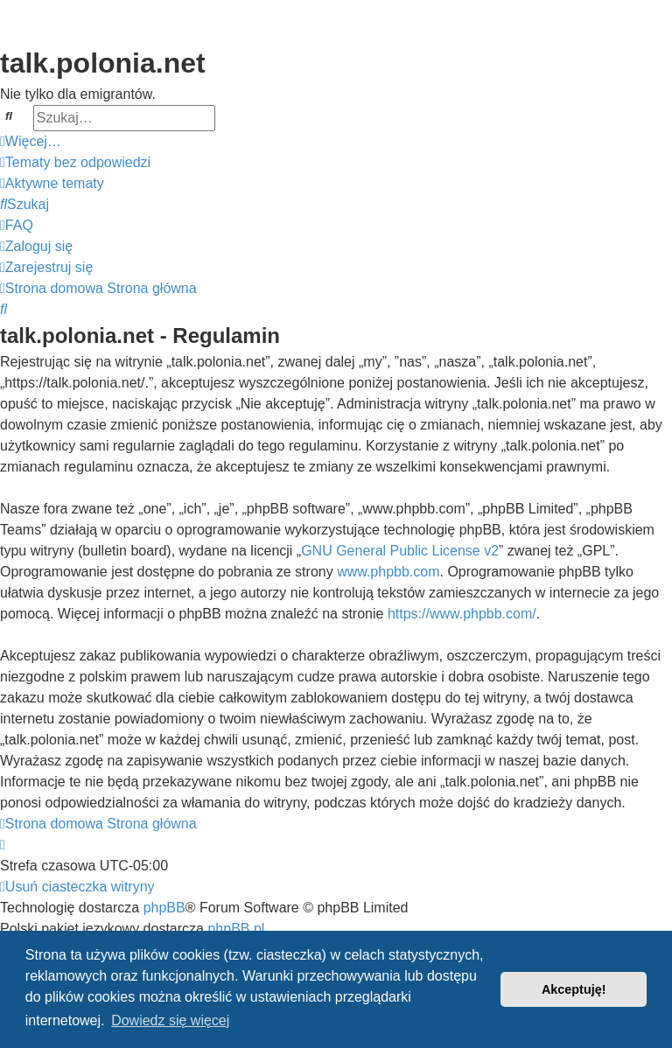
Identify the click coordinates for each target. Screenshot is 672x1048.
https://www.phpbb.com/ (462, 613)
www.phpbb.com (388, 571)
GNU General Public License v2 (400, 550)
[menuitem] (75, 162)
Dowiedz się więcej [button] (170, 1020)
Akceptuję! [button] (574, 989)
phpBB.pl (235, 928)
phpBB (165, 907)
